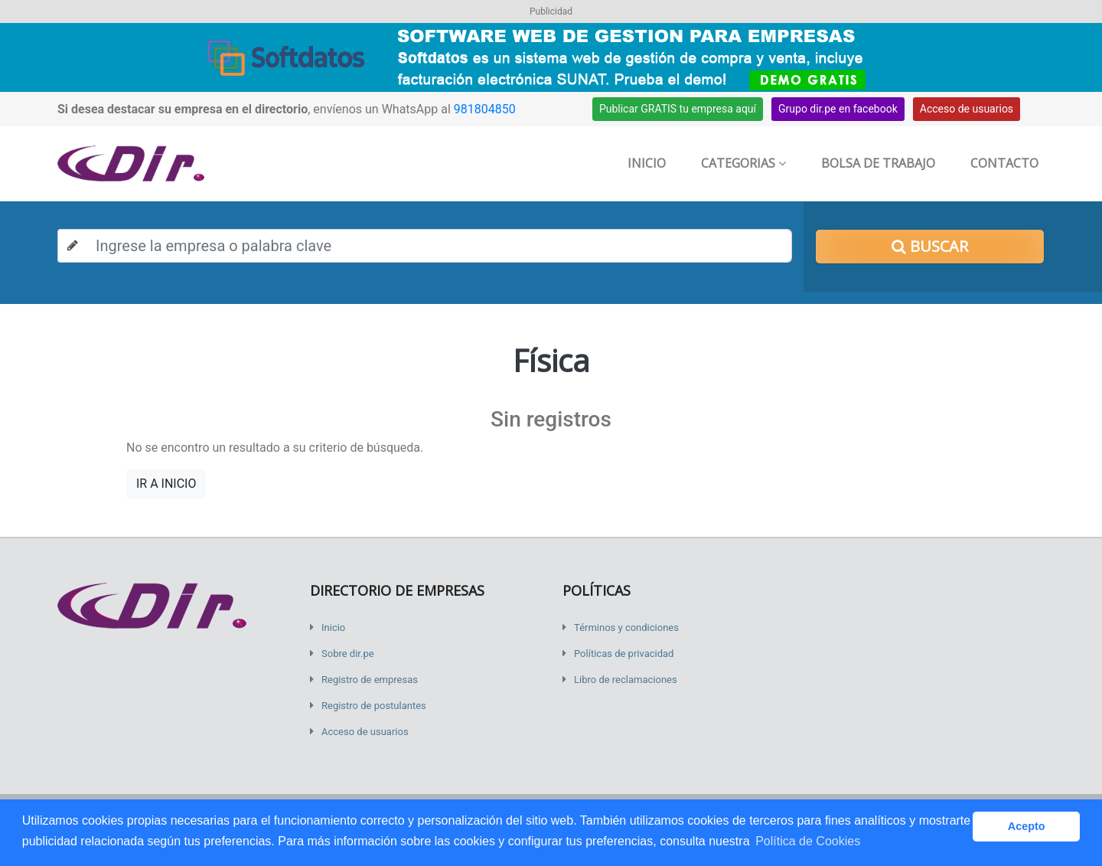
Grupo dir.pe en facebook (838, 109)
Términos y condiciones (626, 627)
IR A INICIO (166, 483)
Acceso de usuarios (966, 109)
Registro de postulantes (373, 705)
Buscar (930, 246)
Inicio (647, 163)
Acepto (1026, 826)
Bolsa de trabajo (878, 163)
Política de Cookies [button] (807, 841)
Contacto (1004, 163)
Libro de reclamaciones (625, 679)
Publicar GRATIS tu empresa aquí (677, 109)
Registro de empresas (369, 679)
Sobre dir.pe (347, 653)
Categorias (743, 163)
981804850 (485, 109)
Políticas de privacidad (623, 653)
